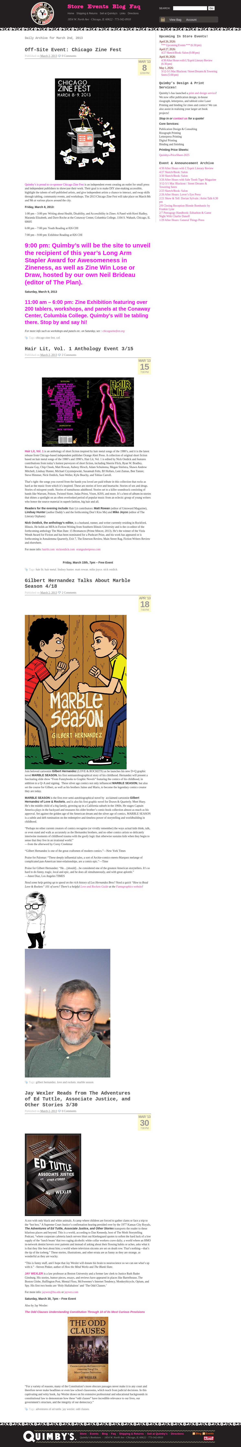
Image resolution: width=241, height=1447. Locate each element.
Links (122, 13)
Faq (134, 7)
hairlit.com (48, 549)
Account (191, 19)
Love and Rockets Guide (94, 886)
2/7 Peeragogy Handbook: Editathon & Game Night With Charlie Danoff (185, 214)
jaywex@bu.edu (51, 1292)
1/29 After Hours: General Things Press (181, 220)
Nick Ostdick (110, 569)
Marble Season (85, 1082)
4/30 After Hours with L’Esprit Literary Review (186, 168)
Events (98, 7)
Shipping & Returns (87, 13)
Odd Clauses (82, 1409)
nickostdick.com (65, 549)
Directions (133, 13)
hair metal (50, 569)
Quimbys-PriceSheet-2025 (174, 155)
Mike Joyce (95, 569)
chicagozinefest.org (113, 331)
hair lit (39, 569)
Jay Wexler (68, 1409)
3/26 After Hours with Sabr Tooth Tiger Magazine (187, 179)
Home (71, 13)
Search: (164, 8)
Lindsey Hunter (66, 569)
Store (75, 7)
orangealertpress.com (88, 549)
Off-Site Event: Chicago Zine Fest (73, 50)
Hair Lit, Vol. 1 (34, 451)
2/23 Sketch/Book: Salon (173, 190)
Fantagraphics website (129, 886)
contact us (180, 118)
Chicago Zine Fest (45, 337)
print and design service (202, 93)
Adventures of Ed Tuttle (48, 1409)
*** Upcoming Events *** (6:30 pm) (181, 45)
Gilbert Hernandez (46, 1082)
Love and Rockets (66, 1082)
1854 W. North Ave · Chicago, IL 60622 (90, 19)
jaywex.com (71, 1292)
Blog (118, 7)
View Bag (175, 19)
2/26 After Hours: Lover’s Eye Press (180, 194)
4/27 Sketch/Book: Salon (173, 172)
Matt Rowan (81, 569)
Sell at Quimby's (108, 13)
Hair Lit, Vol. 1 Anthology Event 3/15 (79, 349)
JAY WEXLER (34, 1273)
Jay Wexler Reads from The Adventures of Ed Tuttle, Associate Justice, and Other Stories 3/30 (77, 1099)
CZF (58, 337)
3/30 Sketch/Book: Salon (173, 175)
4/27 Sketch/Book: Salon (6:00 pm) (180, 52)
